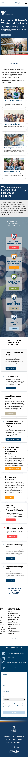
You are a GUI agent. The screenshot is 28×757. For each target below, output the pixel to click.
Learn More (14, 247)
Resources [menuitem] (20, 736)
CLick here (10, 520)
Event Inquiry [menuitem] (17, 739)
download (10, 388)
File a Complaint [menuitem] (9, 736)
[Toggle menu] (26, 3)
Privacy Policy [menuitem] (18, 742)
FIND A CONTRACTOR (13, 468)
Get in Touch (6, 35)
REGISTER (9, 497)
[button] (12, 639)
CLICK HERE (10, 558)
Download (10, 368)
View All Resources (13, 439)
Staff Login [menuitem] (8, 742)
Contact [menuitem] (9, 739)
